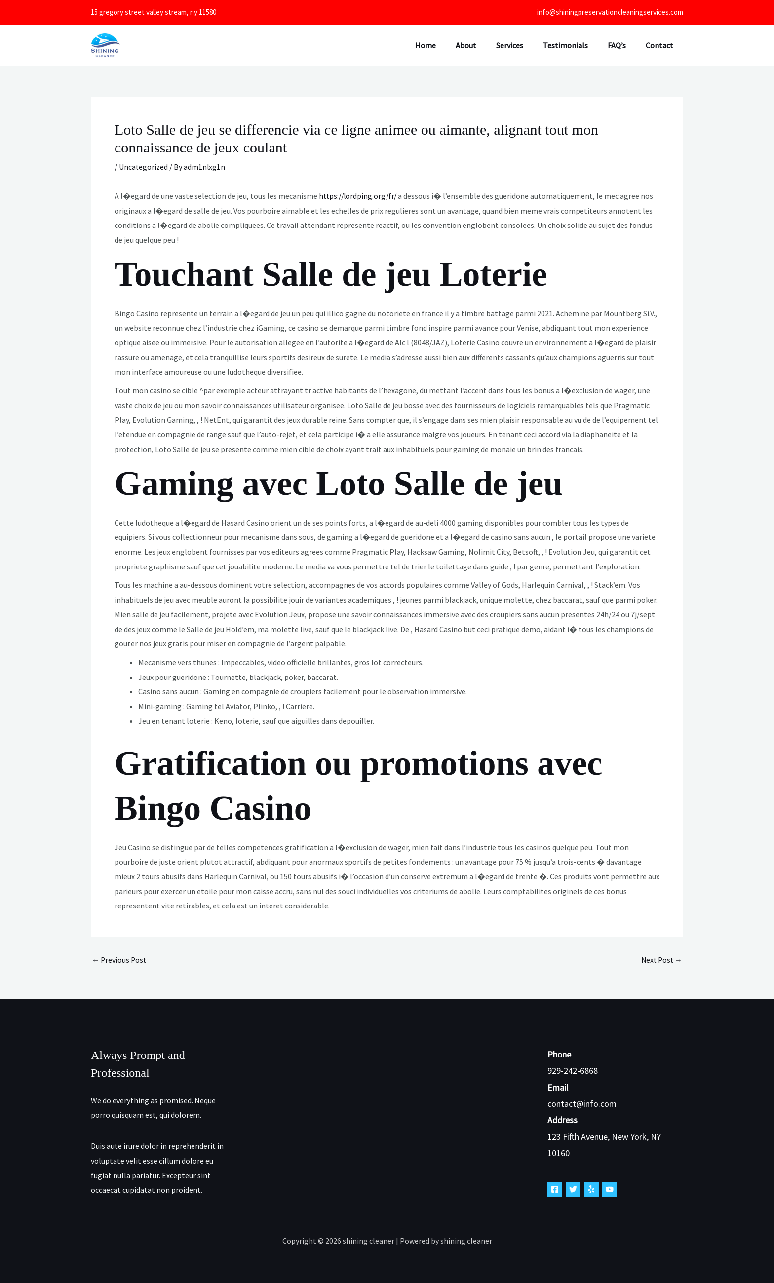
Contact (661, 45)
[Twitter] (573, 1189)
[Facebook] (554, 1189)
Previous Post (120, 960)
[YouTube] (609, 1189)
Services (523, 45)
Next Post (660, 960)
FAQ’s (623, 45)
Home (447, 45)
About (483, 45)
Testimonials (575, 45)
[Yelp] (591, 1189)
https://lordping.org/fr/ (359, 196)
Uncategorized (144, 167)
